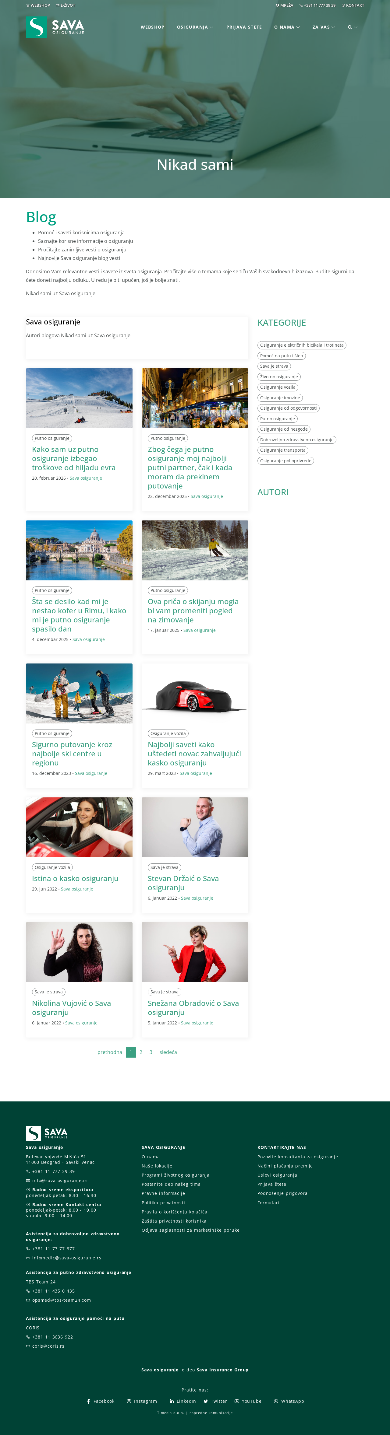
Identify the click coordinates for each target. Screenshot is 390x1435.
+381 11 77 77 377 (53, 1248)
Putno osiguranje (52, 438)
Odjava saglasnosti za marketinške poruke (190, 1230)
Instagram (141, 1401)
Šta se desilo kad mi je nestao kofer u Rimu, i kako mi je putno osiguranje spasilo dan (79, 615)
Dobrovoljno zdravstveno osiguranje (297, 440)
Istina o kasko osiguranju (75, 878)
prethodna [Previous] (110, 1052)
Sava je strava (165, 867)
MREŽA (286, 5)
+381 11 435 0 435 (53, 1291)
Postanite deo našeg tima (171, 1184)
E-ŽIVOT (68, 5)
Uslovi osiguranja (277, 1175)
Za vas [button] (321, 27)
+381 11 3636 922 (52, 1337)
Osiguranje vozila (168, 733)
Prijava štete (244, 27)
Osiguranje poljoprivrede (285, 461)
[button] (353, 27)
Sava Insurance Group (223, 1370)
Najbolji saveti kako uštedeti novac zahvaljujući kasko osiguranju (194, 753)
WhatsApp (288, 1401)
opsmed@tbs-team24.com (61, 1300)
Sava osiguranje (86, 478)
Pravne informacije (163, 1193)
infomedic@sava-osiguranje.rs (66, 1258)
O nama (151, 1157)
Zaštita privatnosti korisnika (174, 1221)
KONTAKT (355, 5)
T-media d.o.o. (170, 1412)
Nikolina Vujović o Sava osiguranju (71, 1007)
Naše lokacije (157, 1166)
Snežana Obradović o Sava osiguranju (193, 1007)
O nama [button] (284, 27)
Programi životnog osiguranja (176, 1175)
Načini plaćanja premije (285, 1166)
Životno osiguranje (279, 377)
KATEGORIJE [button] (281, 322)
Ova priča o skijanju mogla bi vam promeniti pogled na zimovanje (193, 610)
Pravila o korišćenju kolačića (174, 1212)
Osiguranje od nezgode (284, 429)
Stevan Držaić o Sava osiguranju (183, 882)
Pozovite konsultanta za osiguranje (297, 1157)
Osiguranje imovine (280, 398)
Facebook (100, 1401)
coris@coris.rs (48, 1346)
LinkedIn (182, 1401)
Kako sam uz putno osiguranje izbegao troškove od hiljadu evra (74, 458)
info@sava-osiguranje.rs (60, 1180)
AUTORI (273, 492)
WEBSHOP (40, 5)
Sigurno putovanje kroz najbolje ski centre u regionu (72, 753)
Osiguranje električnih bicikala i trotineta (302, 345)
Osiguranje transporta (283, 450)
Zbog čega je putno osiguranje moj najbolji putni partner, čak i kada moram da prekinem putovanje (190, 467)
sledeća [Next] (168, 1052)
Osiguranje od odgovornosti (288, 408)
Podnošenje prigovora (282, 1193)
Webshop (153, 27)
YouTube (248, 1401)
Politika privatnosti (163, 1203)
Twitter (215, 1401)
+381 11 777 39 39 (319, 5)
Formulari (268, 1203)
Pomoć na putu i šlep (281, 356)
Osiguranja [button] (192, 27)
